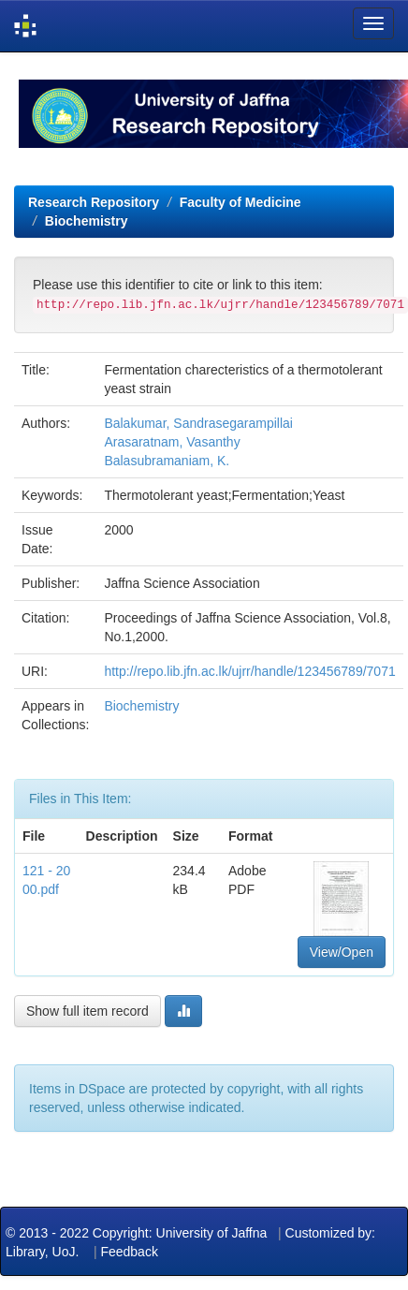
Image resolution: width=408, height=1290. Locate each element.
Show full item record (87, 1011)
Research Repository (93, 202)
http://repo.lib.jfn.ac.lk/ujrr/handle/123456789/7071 (249, 671)
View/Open (341, 952)
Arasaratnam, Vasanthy (172, 441)
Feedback (128, 1251)
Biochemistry (86, 220)
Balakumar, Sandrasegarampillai (198, 423)
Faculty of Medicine (240, 202)
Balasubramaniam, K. (166, 460)
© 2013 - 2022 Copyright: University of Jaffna (138, 1232)
